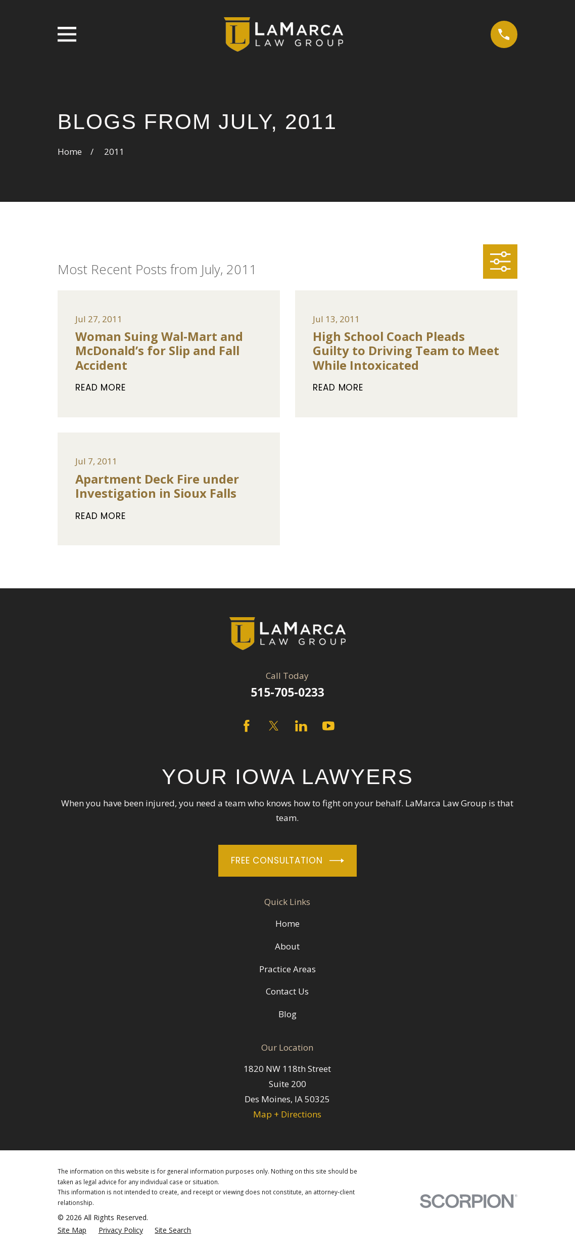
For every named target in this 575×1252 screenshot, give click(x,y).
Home (287, 923)
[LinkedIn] (301, 726)
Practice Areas (287, 969)
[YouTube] (328, 726)
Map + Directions (287, 1114)
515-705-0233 (287, 692)
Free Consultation (287, 860)
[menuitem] (72, 1230)
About (287, 946)
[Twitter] (274, 726)
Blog (287, 1014)
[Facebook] (247, 726)
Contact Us (287, 991)
